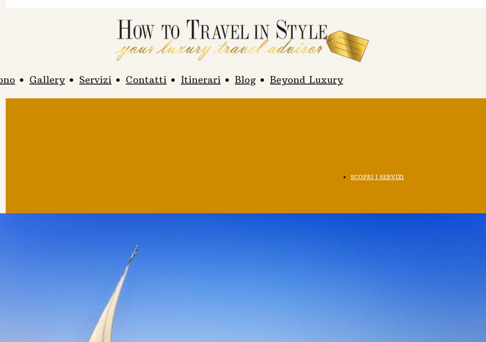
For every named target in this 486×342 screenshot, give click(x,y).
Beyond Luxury (306, 80)
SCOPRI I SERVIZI (377, 176)
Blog (245, 80)
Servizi (95, 80)
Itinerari (201, 80)
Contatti (146, 80)
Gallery (47, 80)
